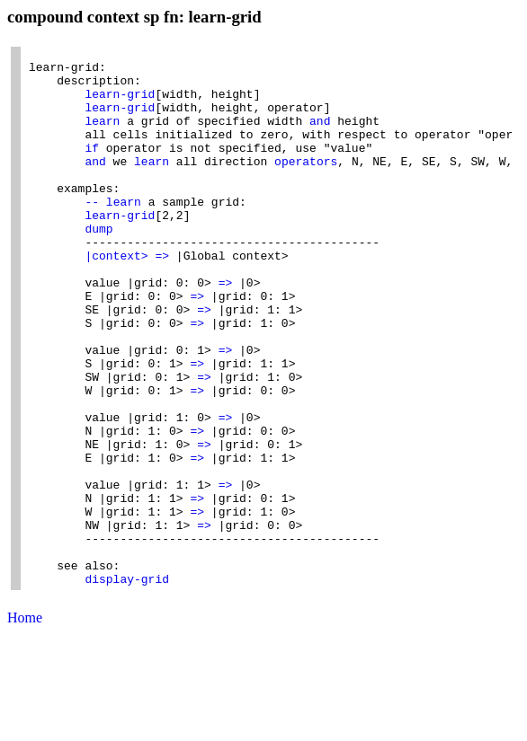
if (92, 169)
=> (162, 298)
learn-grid (120, 104)
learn (102, 136)
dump (98, 266)
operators (305, 185)
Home (24, 725)
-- (92, 233)
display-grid (127, 686)
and (319, 136)
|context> (116, 298)
